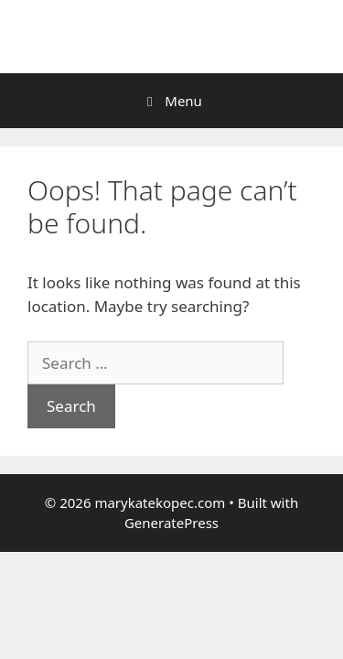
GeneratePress (171, 522)
